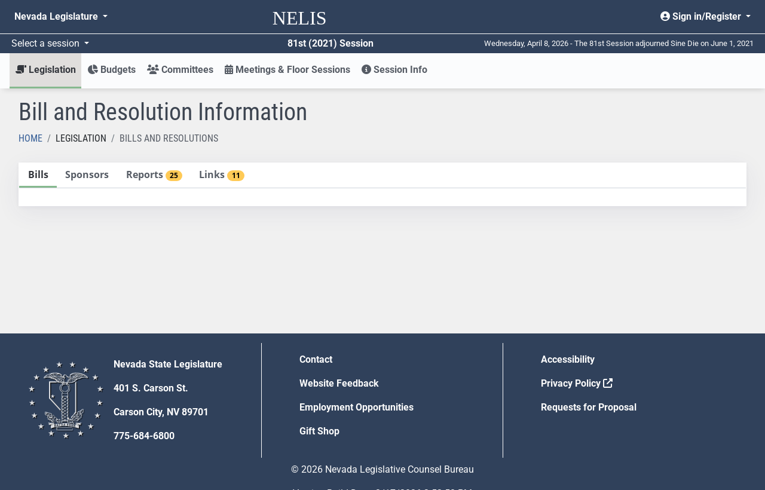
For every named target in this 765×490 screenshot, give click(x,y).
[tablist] (382, 184)
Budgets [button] (111, 69)
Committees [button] (180, 69)
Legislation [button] (46, 69)
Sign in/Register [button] (701, 16)
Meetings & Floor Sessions (287, 69)
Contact (315, 359)
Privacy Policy (577, 383)
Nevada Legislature (57, 16)
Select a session (46, 43)
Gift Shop (319, 431)
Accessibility (568, 359)
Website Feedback (339, 383)
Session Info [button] (394, 69)
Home (30, 138)
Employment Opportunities (356, 407)
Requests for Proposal (589, 407)
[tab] (38, 175)
